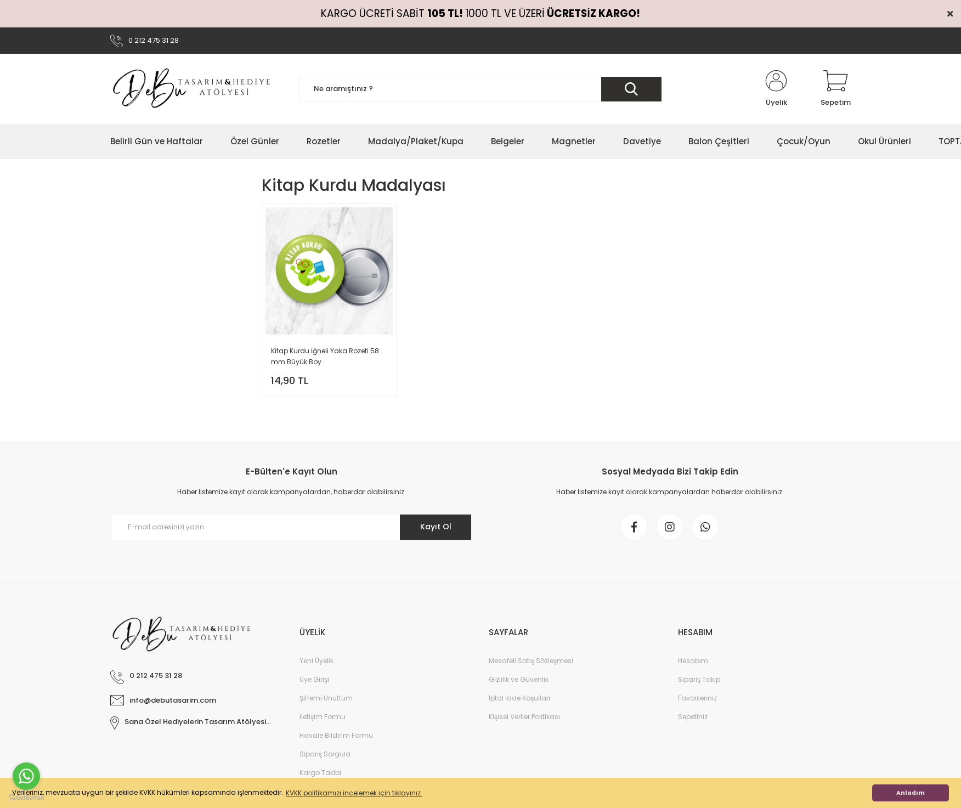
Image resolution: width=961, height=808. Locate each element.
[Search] (480, 89)
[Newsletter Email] (291, 527)
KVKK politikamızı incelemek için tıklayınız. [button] (354, 793)
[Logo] (192, 89)
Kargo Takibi (320, 772)
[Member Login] (776, 89)
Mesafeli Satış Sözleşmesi (531, 660)
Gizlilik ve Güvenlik (519, 679)
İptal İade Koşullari (519, 698)
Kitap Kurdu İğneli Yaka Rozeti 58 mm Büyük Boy (325, 356)
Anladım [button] (910, 793)
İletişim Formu (322, 716)
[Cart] (836, 89)
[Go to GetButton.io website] (26, 797)
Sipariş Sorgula (325, 754)
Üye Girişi (314, 679)
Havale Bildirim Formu (336, 735)
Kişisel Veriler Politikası (524, 716)
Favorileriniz (697, 698)
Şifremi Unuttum (326, 698)
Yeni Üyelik (316, 660)
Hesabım (693, 660)
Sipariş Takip (699, 679)
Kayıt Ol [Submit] (435, 526)
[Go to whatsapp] (26, 776)
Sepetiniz (693, 716)
